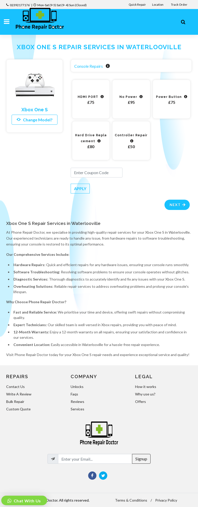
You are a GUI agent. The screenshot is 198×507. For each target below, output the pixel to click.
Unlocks (77, 386)
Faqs (74, 394)
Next (178, 204)
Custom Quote (18, 409)
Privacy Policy (166, 500)
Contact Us (15, 386)
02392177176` (20, 5)
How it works (145, 386)
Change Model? (34, 119)
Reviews (77, 401)
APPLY (80, 188)
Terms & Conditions (131, 500)
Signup (141, 458)
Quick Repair (137, 4)
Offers (140, 401)
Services (77, 409)
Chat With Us (27, 500)
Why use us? (145, 394)
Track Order (179, 4)
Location (158, 4)
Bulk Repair (15, 401)
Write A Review (18, 394)
